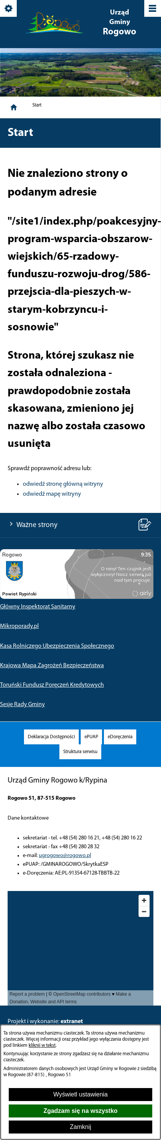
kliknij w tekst (42, 1045)
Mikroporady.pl (19, 626)
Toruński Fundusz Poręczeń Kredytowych (52, 685)
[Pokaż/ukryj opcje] (9, 9)
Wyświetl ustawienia (80, 1094)
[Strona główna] (13, 107)
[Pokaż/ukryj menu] (152, 9)
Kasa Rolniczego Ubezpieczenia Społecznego (57, 646)
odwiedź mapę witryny (52, 494)
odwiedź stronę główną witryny (63, 484)
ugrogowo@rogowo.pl (65, 856)
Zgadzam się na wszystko (80, 1111)
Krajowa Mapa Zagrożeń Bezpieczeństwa (52, 666)
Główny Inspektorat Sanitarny (37, 607)
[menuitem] (51, 736)
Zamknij (80, 1127)
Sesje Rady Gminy (22, 705)
